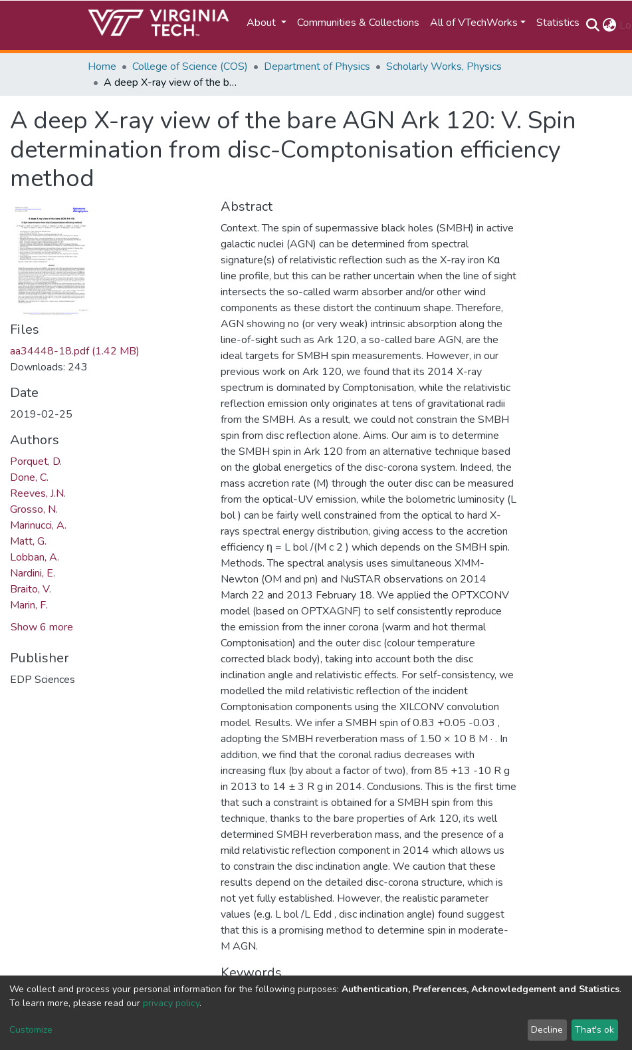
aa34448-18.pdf (75, 351)
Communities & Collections (358, 22)
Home (102, 66)
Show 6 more (42, 627)
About (262, 22)
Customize (31, 1029)
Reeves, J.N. (38, 493)
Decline (547, 1029)
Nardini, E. (32, 573)
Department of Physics (317, 66)
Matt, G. (28, 541)
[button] (609, 25)
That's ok (594, 1029)
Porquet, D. (36, 461)
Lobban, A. (34, 557)
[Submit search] (593, 25)
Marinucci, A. (38, 525)
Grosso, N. (34, 509)
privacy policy (171, 1003)
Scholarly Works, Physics (444, 66)
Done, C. (29, 477)
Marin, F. (29, 605)
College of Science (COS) (190, 66)
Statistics (557, 22)
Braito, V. (30, 589)
